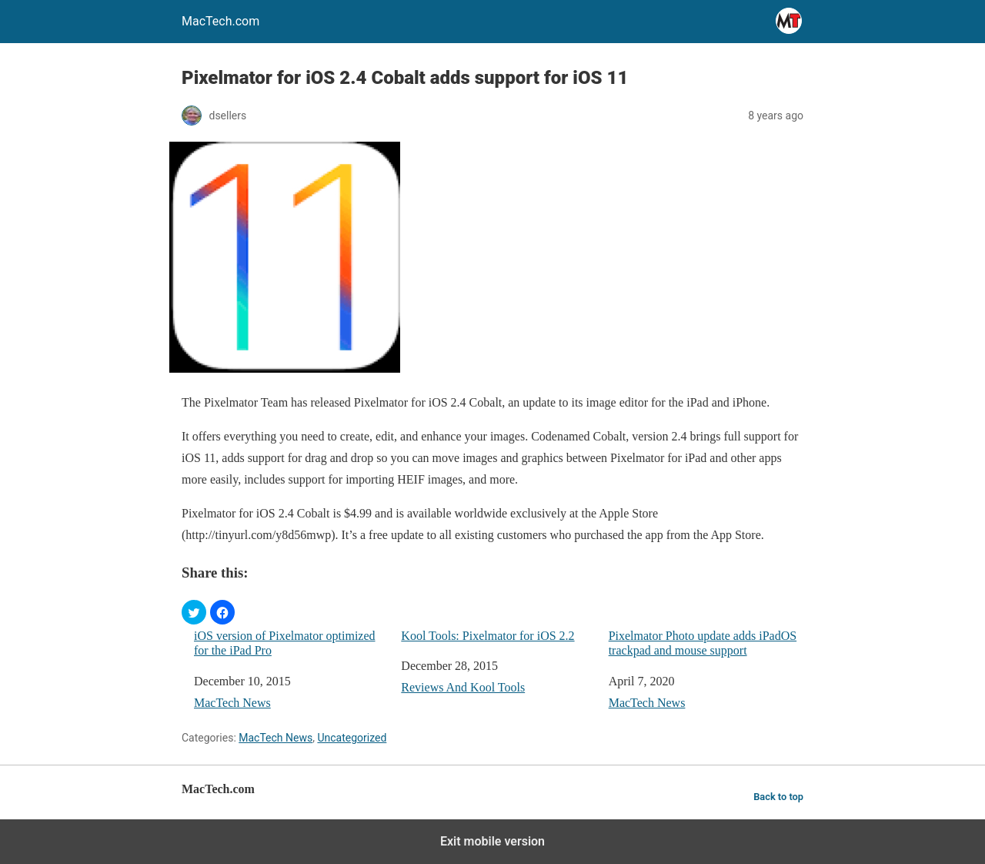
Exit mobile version (492, 841)
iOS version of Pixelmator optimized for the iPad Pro (285, 643)
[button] (194, 612)
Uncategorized (351, 738)
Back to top (778, 796)
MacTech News (232, 702)
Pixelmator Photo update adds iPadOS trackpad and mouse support (702, 643)
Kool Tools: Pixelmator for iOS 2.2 (487, 635)
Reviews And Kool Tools (463, 687)
